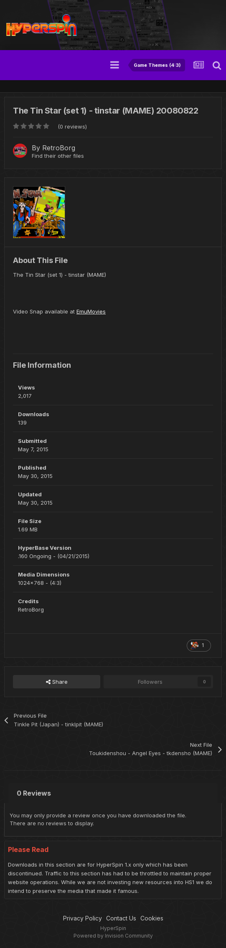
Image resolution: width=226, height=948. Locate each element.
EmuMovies (91, 311)
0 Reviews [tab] (34, 793)
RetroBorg (58, 148)
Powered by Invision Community (113, 936)
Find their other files (58, 155)
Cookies (151, 918)
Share (57, 681)
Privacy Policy (82, 918)
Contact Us (121, 918)
